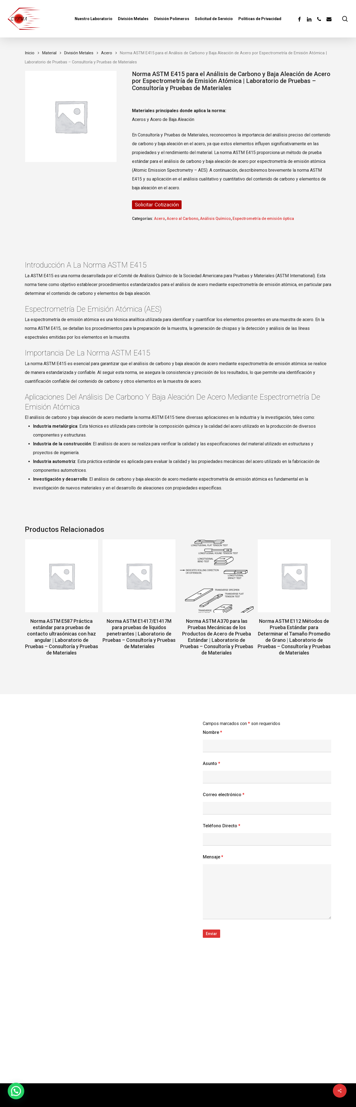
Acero (106, 52)
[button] (16, 1091)
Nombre (212, 732)
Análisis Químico (215, 218)
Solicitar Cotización (157, 204)
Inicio (29, 52)
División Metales (78, 52)
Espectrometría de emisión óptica (263, 218)
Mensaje (213, 857)
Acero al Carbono (182, 218)
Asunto (211, 763)
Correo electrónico (223, 794)
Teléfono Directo (221, 825)
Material (49, 52)
